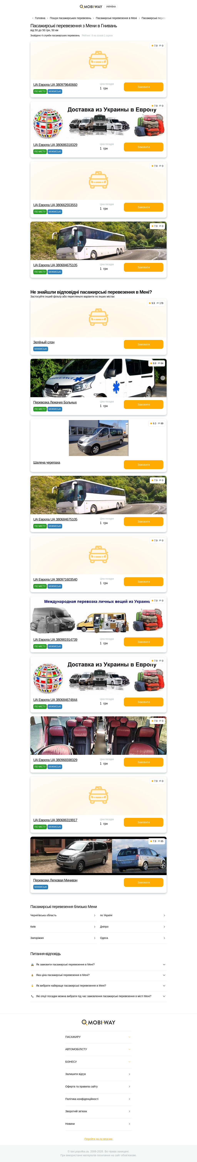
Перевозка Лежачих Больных (55, 402)
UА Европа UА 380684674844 (55, 700)
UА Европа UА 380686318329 (55, 145)
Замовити (144, 86)
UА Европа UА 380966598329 (55, 760)
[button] (95, 394)
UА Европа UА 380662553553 (55, 205)
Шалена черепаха (46, 462)
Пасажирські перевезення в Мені (116, 18)
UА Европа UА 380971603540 (55, 579)
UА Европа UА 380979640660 (55, 85)
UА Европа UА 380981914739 (55, 640)
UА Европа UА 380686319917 (55, 820)
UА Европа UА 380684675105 (55, 265)
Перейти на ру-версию (98, 1138)
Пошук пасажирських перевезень (70, 18)
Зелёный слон (43, 342)
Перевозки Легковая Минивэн (55, 880)
